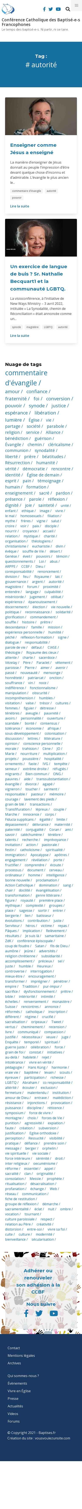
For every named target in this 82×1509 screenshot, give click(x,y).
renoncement (48, 571)
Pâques (11, 930)
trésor (45, 703)
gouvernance (15, 581)
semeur (11, 769)
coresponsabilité (18, 571)
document (35, 870)
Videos (13, 1413)
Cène (47, 748)
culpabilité (52, 591)
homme (34, 875)
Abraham (29, 1082)
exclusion (48, 1087)
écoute (55, 865)
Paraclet (42, 662)
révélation (39, 860)
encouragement (41, 976)
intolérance (14, 1062)
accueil (48, 531)
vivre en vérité (40, 1062)
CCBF (25, 566)
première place (51, 900)
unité (65, 505)
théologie (12, 652)
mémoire (56, 794)
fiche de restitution (20, 1199)
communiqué (28, 1032)
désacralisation (42, 1183)
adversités (47, 951)
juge (64, 1037)
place (9, 910)
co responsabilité (56, 1082)
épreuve (11, 1077)
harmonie (59, 1067)
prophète (54, 1178)
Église (34, 420)
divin (59, 546)
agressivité (33, 1123)
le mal (9, 516)
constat (35, 1052)
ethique (28, 510)
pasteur (37, 794)
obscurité (39, 693)
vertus (10, 1027)
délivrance (40, 824)
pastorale (49, 844)
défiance (31, 1143)
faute (9, 1128)
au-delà (11, 1057)
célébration (40, 1047)
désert (55, 551)
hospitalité (52, 758)
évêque (11, 551)
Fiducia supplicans (19, 819)
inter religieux (16, 1163)
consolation (14, 1178)
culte (9, 1234)
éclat (38, 1209)
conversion (58, 398)
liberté (11, 456)
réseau (10, 1194)
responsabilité (36, 642)
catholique (34, 1011)
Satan (39, 946)
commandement (43, 617)
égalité (45, 819)
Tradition (29, 986)
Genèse (11, 556)
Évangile (13, 444)
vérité (10, 469)
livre (8, 1032)
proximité (50, 586)
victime (46, 925)
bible (9, 996)
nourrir (11, 531)
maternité (62, 824)
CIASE (52, 647)
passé (9, 672)
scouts (65, 1072)
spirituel (51, 1042)
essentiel (31, 1168)
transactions (40, 804)
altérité (11, 1087)
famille (36, 627)
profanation (14, 1188)
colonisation (54, 733)
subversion (47, 1128)
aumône (11, 951)
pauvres (11, 779)
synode (16, 327)
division (11, 576)
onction (55, 677)
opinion (11, 743)
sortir (42, 910)
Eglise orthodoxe (42, 1133)
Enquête (11, 1042)
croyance (30, 531)
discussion (13, 738)
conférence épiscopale (35, 941)
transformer (15, 981)
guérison (43, 438)
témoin (61, 556)
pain (27, 481)
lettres (33, 738)
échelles (11, 1001)
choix (32, 1118)
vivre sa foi (56, 1229)
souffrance (13, 683)
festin (9, 849)
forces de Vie (52, 1118)
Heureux (44, 966)
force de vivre (40, 1113)
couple (59, 809)
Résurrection (17, 462)
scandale (12, 723)
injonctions (36, 1102)
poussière (30, 758)
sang (67, 885)
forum (32, 586)
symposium (14, 1113)
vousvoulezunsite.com (52, 1438)
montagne (13, 1118)
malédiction (62, 1097)
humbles (46, 698)
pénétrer (61, 981)
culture (24, 1234)
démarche (50, 1204)
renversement (35, 1001)
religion (12, 432)
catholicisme (30, 849)
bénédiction (16, 438)
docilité (24, 890)
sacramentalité (17, 1209)
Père (27, 662)
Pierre (30, 667)
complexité (34, 905)
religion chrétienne (20, 956)
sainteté (46, 505)
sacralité (11, 1173)
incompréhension (19, 698)
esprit (10, 481)
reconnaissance (37, 612)
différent (12, 1016)
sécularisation (43, 1239)
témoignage (49, 481)
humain (12, 487)
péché (10, 637)
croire (9, 526)
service (32, 432)
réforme (11, 1168)
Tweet (56, 1021)
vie (48, 420)
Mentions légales (21, 1355)
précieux (45, 961)
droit (59, 1158)
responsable (15, 794)
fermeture (13, 1092)
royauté (27, 900)
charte (28, 657)
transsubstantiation (52, 779)
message (12, 1148)
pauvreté (51, 713)
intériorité (27, 996)
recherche (30, 839)
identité (12, 475)
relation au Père (18, 1224)
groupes (56, 905)
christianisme (15, 546)
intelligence (55, 875)
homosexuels (31, 516)
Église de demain (43, 475)
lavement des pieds (39, 799)
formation (36, 487)
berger (30, 1148)
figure (10, 900)
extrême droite (35, 769)
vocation (12, 1214)
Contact (14, 1348)
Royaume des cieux (41, 652)
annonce (51, 1006)
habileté (29, 1057)
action (31, 844)
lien (28, 915)
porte (57, 860)
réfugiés (59, 769)
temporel (31, 1042)
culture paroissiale (20, 1219)
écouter (28, 1087)
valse (30, 703)
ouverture (55, 718)
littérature (52, 738)
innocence (31, 814)
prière (30, 456)
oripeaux (38, 1021)
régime (30, 1016)
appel (48, 1168)
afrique (53, 728)
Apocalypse (40, 855)
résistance (13, 1102)
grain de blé (14, 804)
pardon (63, 493)
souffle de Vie (33, 551)
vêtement (62, 662)
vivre (59, 510)
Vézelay (11, 662)
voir (23, 526)
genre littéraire (48, 895)
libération (45, 412)
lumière (13, 420)
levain (49, 1072)
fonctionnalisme (43, 688)
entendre (12, 591)
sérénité (42, 1158)
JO (58, 748)
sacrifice (11, 991)
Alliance (53, 432)
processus (13, 870)
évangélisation (47, 890)
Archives (14, 1363)
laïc (57, 576)
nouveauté (29, 672)
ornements (14, 763)
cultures (62, 703)
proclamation (46, 880)
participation (34, 1077)
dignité (12, 505)
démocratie (34, 469)
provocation (60, 1102)
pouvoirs (43, 556)
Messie (35, 1178)
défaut (36, 647)
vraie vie (11, 1072)
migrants (12, 774)
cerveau (55, 870)
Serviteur (12, 925)
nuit (51, 1209)
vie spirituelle (15, 1153)
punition (12, 1123)
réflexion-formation (36, 637)
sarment (50, 789)
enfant (10, 510)
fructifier (12, 865)
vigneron (12, 789)
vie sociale (40, 1153)
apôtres (60, 855)
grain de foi (14, 1052)
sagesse (25, 910)
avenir (60, 667)
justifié (10, 1037)
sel (60, 961)
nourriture (28, 753)
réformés (12, 1011)
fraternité (16, 398)
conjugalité (34, 829)
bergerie (12, 915)
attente (11, 657)
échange (37, 1188)
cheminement (32, 1027)
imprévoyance (55, 839)
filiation (53, 516)
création (26, 1128)
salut (55, 521)
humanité (45, 462)
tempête (60, 763)
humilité (54, 632)
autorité (51, 191)
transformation (17, 895)
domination (48, 885)
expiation (55, 1123)
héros (30, 925)
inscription (56, 1011)
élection (39, 607)
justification (14, 1133)
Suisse (10, 1006)
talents (10, 839)
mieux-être (13, 976)
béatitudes (52, 456)
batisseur (43, 915)
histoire (28, 622)
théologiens (41, 541)
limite (60, 819)
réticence (54, 1108)
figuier (29, 708)
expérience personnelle (23, 632)
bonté (29, 723)
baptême (31, 1072)
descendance (15, 627)
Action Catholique (19, 885)
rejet (45, 1057)
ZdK (8, 941)
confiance (36, 391)
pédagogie (13, 1067)
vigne (41, 521)
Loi (41, 561)
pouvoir (17, 197)
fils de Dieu (59, 946)
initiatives (54, 1052)
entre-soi (34, 1229)
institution (60, 1092)
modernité (44, 1234)
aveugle (31, 713)
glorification (14, 617)
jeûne (28, 951)
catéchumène (31, 834)
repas (62, 925)
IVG (45, 763)
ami (68, 829)
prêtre (45, 622)
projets (11, 758)
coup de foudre (17, 946)
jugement (37, 596)
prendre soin (54, 1143)
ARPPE (10, 566)
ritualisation (14, 1183)
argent (37, 581)
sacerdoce (47, 657)
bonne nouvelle (17, 880)
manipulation (15, 693)
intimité (47, 996)
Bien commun (36, 774)
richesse (57, 1077)
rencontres (30, 1006)
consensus (48, 723)
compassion (53, 1032)
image (44, 510)
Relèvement (55, 930)
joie (28, 505)
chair (9, 890)
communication (34, 1194)
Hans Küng (37, 1067)
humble (25, 966)
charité (49, 536)
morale (10, 748)
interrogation (41, 971)
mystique (31, 536)
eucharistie (41, 546)
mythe (10, 521)
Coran (54, 829)
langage (32, 591)
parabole (55, 426)
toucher (31, 789)
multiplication (54, 753)
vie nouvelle (60, 607)
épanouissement (41, 602)
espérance (16, 412)
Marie (9, 753)
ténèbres (12, 713)
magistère (32, 327)
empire (10, 986)
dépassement (15, 824)
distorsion (13, 1229)
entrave (41, 1097)
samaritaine (54, 935)
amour (12, 391)
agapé (48, 784)
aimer (45, 667)
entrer (58, 910)
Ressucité (35, 1138)
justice (58, 405)
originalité (45, 1173)
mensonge (51, 672)
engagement (15, 860)
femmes (11, 708)
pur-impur (51, 986)
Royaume (41, 576)
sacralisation (15, 1021)
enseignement (19, 493)
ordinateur (13, 875)
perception (13, 1138)
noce (42, 683)
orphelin (49, 1148)
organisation (15, 541)
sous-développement (22, 733)
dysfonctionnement (39, 991)
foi (36, 398)
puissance (13, 1108)
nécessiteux (31, 1037)
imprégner (39, 981)
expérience (13, 602)
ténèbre (54, 834)
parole (35, 499)
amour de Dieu (17, 1097)
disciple (51, 526)
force (59, 1047)
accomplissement (18, 961)
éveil (26, 556)
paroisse (12, 667)
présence (14, 499)
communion (16, 450)
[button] (76, 5)
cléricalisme (59, 444)
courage (11, 799)
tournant (32, 1214)
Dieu (39, 566)
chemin (35, 444)
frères (26, 521)
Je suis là (32, 935)
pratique (12, 1143)
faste (33, 763)
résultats (12, 935)
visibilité (55, 1138)
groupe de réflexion (20, 1204)
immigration (15, 855)
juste (57, 920)
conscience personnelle (41, 743)
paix (35, 526)
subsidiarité (50, 956)
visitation (12, 703)
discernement (16, 607)
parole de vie (15, 647)
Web (53, 1188)
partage (12, 426)
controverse (14, 971)
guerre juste (15, 1047)
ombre (65, 1209)
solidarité (63, 612)
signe (62, 637)
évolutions (13, 920)
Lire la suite (19, 206)
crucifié (47, 1016)
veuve (51, 1037)
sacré (44, 493)
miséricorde (14, 596)
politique (12, 612)
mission (54, 627)
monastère (60, 1001)
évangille (12, 784)
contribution (38, 920)
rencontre (61, 469)
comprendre (34, 865)
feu (25, 576)
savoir (10, 834)
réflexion (56, 499)
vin (30, 683)
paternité (12, 829)
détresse (47, 708)
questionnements (19, 561)
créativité (44, 1224)
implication (31, 930)
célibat (56, 596)
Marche (11, 814)
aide (27, 779)
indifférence (14, 688)
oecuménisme (44, 1163)
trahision (29, 748)
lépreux (42, 809)
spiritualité (54, 849)
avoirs (10, 718)
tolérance (12, 728)
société (33, 426)
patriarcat (35, 677)
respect (46, 1219)
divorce (31, 784)
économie (34, 728)
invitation (12, 844)
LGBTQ (48, 327)
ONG (57, 774)
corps (49, 814)
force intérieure (17, 1158)
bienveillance (15, 1239)
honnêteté (13, 677)
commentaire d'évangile (26, 191)
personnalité (31, 718)
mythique (12, 905)
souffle (10, 622)
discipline (34, 1108)
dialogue (12, 642)
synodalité (45, 450)
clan (27, 1173)
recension (56, 1027)
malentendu (36, 1092)
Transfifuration (17, 809)
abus (54, 561)
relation (11, 536)
